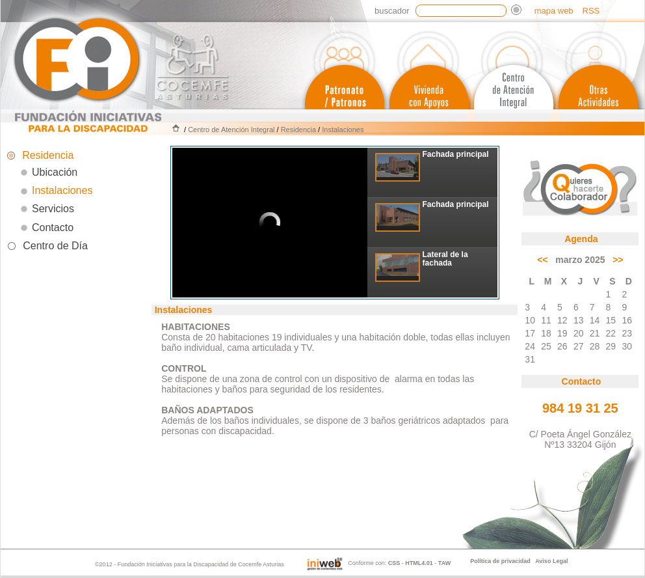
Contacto (52, 227)
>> (617, 260)
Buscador (392, 11)
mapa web (553, 11)
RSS (591, 11)
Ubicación (54, 172)
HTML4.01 (419, 563)
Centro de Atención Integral (231, 129)
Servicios (53, 208)
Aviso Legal (551, 561)
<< (542, 260)
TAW (444, 563)
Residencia (298, 129)
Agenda (581, 239)
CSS (394, 563)
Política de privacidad (500, 561)
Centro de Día (55, 245)
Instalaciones (342, 129)
